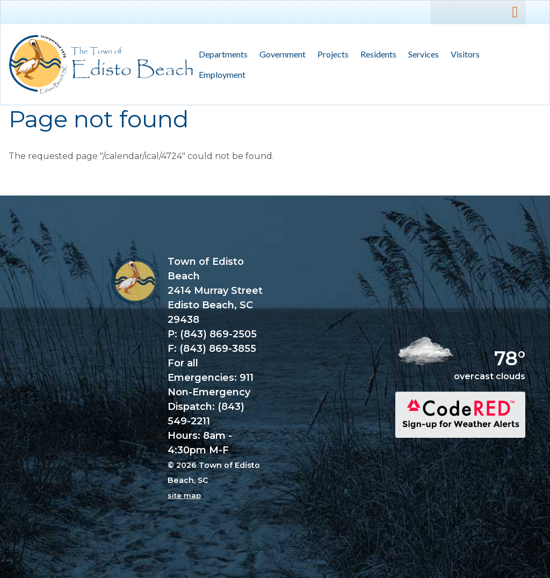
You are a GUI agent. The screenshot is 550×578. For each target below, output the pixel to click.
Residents (375, 54)
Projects (333, 54)
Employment (222, 74)
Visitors (462, 54)
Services (420, 54)
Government (280, 54)
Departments (220, 54)
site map (184, 495)
